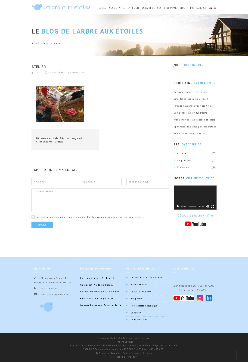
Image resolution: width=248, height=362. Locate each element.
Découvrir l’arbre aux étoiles (146, 277)
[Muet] (207, 206)
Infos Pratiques (197, 8)
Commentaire (76, 72)
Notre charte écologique (144, 305)
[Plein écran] (212, 206)
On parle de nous (151, 8)
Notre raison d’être (141, 291)
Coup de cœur (185, 160)
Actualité (182, 153)
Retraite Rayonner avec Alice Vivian (193, 105)
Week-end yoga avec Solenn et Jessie (194, 119)
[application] (195, 198)
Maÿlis (38, 72)
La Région (133, 8)
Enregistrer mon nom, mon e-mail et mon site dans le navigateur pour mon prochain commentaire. (90, 217)
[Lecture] (178, 206)
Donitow (132, 356)
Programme (170, 8)
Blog (182, 8)
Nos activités (117, 8)
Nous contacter (139, 319)
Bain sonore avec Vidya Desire (190, 112)
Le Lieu (102, 8)
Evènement (183, 167)
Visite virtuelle (139, 284)
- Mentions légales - (124, 341)
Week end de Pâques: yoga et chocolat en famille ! (59, 139)
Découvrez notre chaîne (195, 215)
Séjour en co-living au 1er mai (190, 133)
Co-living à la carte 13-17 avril (191, 92)
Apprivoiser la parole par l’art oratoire (195, 126)
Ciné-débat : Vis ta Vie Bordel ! (191, 98)
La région (136, 312)
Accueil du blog (40, 43)
